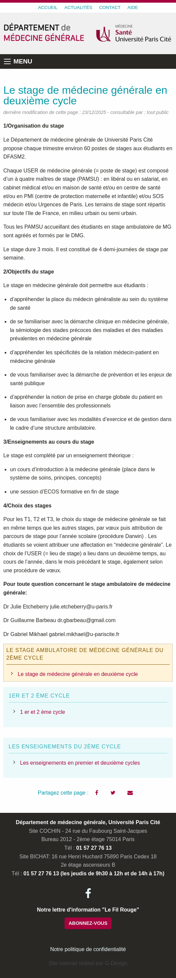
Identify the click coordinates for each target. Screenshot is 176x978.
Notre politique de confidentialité (88, 949)
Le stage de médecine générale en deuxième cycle (78, 674)
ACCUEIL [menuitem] (48, 7)
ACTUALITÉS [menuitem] (78, 7)
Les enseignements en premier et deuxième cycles (80, 763)
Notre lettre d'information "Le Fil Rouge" (88, 910)
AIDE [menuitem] (132, 7)
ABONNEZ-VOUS (88, 923)
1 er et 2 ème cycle (42, 712)
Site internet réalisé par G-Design (88, 963)
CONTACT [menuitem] (110, 7)
